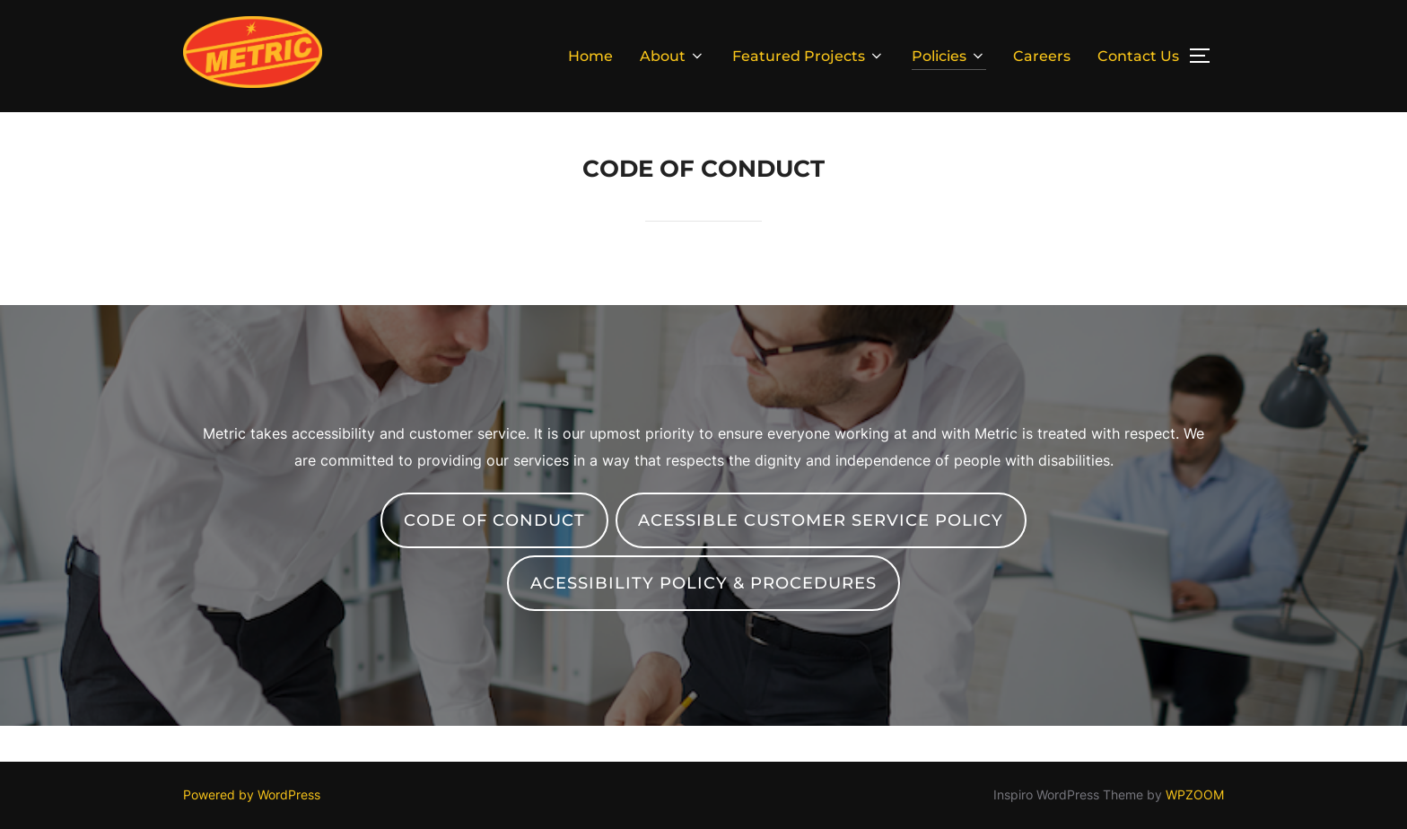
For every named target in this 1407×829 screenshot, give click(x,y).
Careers (1042, 56)
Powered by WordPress (251, 794)
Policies (949, 56)
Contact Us (1138, 56)
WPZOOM (1195, 794)
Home (590, 56)
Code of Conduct (494, 520)
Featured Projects (808, 56)
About (672, 56)
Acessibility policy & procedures (703, 583)
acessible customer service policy (820, 520)
